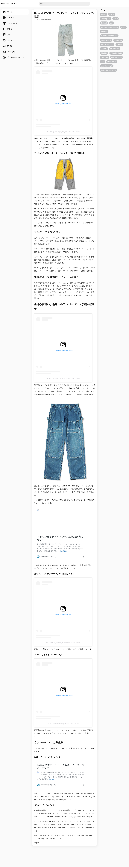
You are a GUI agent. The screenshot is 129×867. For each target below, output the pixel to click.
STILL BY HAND (116, 53)
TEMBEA (104, 53)
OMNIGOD (118, 40)
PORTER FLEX (116, 57)
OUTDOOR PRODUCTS (109, 36)
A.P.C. (123, 27)
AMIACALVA (111, 62)
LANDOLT (104, 57)
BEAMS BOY (114, 49)
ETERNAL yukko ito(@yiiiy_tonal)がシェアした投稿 (63, 132)
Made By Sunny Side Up (109, 27)
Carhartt (104, 23)
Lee (111, 23)
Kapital (36, 843)
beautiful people (106, 66)
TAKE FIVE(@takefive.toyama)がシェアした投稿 (63, 723)
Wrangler (104, 31)
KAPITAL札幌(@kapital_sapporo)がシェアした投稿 (63, 642)
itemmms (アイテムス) (10, 4)
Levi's (115, 19)
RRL (102, 62)
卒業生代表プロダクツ (108, 70)
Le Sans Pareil (106, 40)
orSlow (111, 14)
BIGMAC (104, 49)
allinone (119, 44)
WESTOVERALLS (107, 44)
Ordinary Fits (105, 19)
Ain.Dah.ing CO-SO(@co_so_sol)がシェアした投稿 (63, 378)
